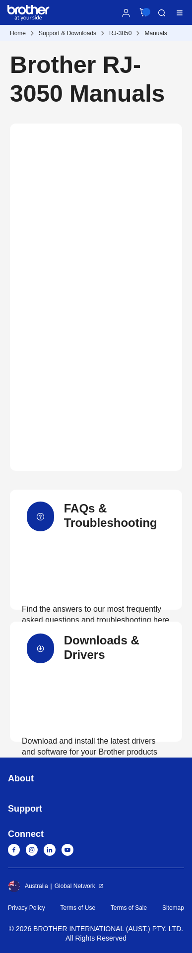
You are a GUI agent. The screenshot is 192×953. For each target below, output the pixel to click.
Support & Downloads (67, 33)
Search (162, 13)
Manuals (155, 33)
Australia (28, 886)
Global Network (75, 886)
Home (18, 33)
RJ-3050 (120, 33)
